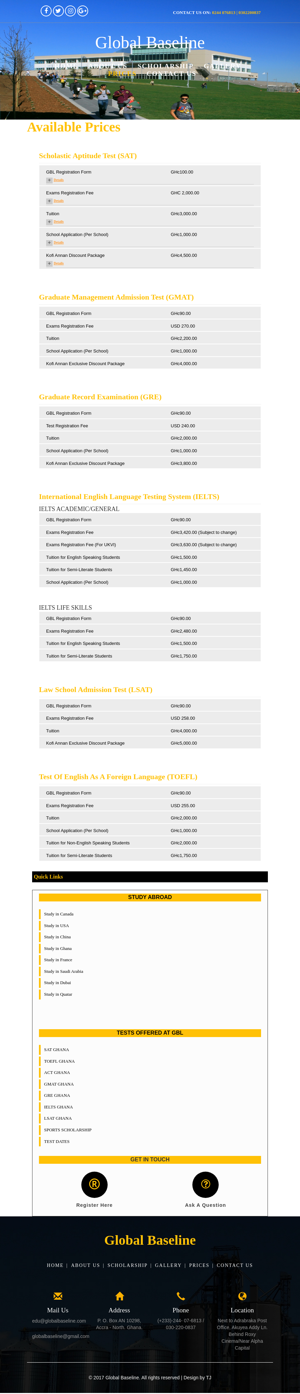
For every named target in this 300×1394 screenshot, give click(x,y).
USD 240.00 (183, 425)
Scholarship (166, 66)
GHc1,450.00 (184, 569)
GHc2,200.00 (184, 338)
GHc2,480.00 (184, 631)
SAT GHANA (56, 1049)
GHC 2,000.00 (185, 192)
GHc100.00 (182, 172)
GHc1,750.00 (184, 656)
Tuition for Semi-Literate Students (79, 569)
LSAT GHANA (58, 1118)
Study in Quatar (58, 994)
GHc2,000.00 (184, 438)
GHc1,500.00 (184, 557)
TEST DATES (57, 1141)
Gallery (222, 66)
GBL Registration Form (68, 172)
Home (66, 66)
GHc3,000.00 (184, 213)
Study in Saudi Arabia (63, 971)
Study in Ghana (58, 948)
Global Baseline (150, 42)
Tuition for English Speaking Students (83, 557)
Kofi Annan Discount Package (75, 255)
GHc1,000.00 (184, 234)
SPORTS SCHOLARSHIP (68, 1129)
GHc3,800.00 (184, 463)
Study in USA (56, 925)
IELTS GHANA (58, 1106)
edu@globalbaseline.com (59, 1322)
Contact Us (171, 73)
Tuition (52, 213)
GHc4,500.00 (184, 255)
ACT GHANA (57, 1072)
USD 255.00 (183, 805)
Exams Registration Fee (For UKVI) (81, 544)
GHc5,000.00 (184, 743)
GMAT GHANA (59, 1084)
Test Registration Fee (67, 425)
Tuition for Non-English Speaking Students (88, 842)
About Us (107, 66)
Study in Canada (58, 913)
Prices (122, 73)
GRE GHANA (57, 1095)
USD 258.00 (183, 718)
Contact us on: (217, 12)
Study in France (58, 959)
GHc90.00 (181, 313)
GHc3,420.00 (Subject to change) (204, 532)
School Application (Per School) (77, 234)
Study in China (57, 936)
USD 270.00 (183, 326)
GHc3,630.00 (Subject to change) (204, 544)
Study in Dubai (57, 982)
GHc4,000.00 (184, 363)
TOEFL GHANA (59, 1061)
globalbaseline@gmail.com (61, 1337)
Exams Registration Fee (70, 192)
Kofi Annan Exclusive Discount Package (85, 363)
